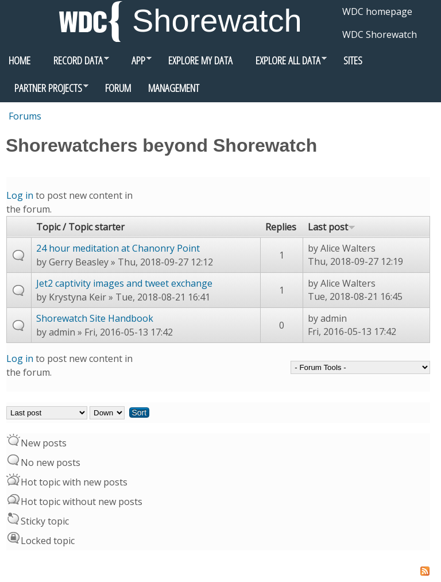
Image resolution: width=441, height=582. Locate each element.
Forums (25, 116)
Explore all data (284, 63)
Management (173, 87)
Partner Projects (44, 91)
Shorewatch (217, 20)
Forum (118, 87)
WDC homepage (377, 11)
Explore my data (200, 60)
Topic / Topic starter (80, 227)
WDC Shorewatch (379, 34)
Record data (74, 63)
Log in (19, 195)
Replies (280, 227)
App (134, 63)
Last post (331, 227)
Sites (352, 60)
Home (19, 60)
